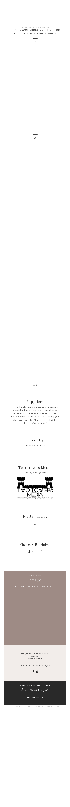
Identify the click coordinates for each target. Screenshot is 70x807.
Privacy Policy (35, 658)
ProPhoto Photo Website (42, 706)
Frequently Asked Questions (35, 654)
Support (35, 656)
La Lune (56, 706)
